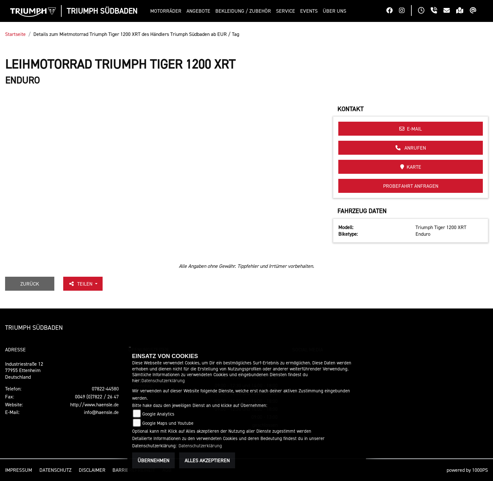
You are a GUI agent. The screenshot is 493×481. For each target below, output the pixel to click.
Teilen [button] (81, 284)
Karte (410, 167)
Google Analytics (158, 414)
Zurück (29, 284)
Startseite (15, 34)
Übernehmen (153, 460)
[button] (167, 11)
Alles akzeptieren (207, 460)
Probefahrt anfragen (410, 186)
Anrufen (410, 148)
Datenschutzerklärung (163, 380)
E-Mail (410, 128)
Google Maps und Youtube (167, 423)
